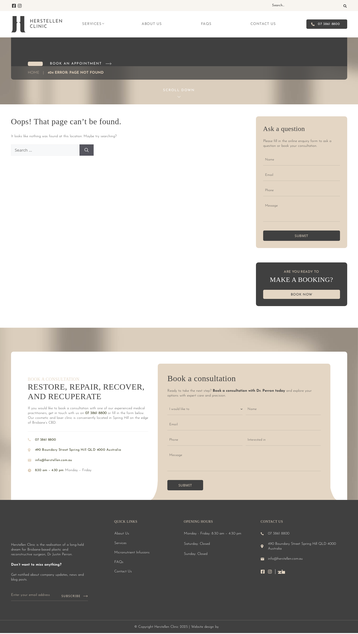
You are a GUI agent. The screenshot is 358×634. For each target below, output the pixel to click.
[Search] (345, 6)
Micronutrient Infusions (132, 552)
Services (93, 24)
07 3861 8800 (329, 24)
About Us (152, 24)
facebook (264, 571)
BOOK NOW (301, 294)
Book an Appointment (76, 63)
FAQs (206, 24)
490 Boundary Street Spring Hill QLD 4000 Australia (78, 450)
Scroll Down (179, 90)
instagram (271, 571)
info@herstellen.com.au (53, 460)
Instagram (20, 6)
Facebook (14, 6)
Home (33, 73)
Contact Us (263, 24)
